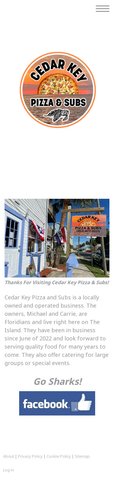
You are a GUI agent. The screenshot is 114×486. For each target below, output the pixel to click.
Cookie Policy (59, 456)
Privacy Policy (30, 456)
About (8, 456)
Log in (8, 470)
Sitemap (82, 456)
